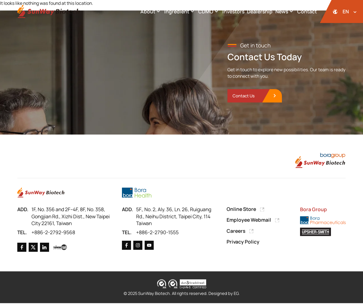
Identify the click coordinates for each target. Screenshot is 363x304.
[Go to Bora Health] (136, 193)
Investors (233, 11)
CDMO (209, 11)
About (151, 11)
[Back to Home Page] (48, 11)
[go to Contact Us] (255, 96)
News (285, 11)
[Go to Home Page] (40, 193)
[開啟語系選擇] (341, 11)
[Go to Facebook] (21, 248)
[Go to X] (33, 248)
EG (236, 294)
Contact (307, 11)
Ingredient (180, 11)
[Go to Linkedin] (44, 248)
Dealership (260, 11)
